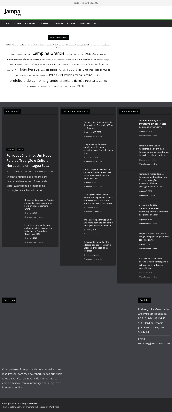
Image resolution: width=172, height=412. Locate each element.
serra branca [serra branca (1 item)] (58, 86)
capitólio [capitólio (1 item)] (69, 54)
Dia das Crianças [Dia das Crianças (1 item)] (103, 60)
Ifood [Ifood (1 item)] (17, 70)
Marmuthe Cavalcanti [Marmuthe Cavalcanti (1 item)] (66, 70)
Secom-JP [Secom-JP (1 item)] (44, 86)
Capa (7, 23)
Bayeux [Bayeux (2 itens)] (27, 53)
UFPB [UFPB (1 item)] (87, 86)
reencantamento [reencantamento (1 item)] (33, 86)
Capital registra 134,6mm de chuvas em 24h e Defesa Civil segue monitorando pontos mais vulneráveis (97, 174)
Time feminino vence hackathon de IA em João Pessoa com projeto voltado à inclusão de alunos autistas (154, 150)
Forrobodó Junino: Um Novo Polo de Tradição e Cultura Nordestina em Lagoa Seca (28, 160)
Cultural (30, 23)
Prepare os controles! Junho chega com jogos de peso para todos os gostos (154, 236)
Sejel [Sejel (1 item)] (50, 86)
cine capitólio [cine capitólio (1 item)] (78, 54)
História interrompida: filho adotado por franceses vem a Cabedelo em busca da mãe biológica (97, 246)
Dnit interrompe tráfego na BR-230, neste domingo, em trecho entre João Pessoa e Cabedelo (98, 222)
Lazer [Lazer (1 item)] (43, 70)
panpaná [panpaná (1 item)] (19, 75)
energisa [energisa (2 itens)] (56, 64)
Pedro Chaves (28, 171)
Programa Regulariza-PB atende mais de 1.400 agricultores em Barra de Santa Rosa (98, 148)
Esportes (44, 23)
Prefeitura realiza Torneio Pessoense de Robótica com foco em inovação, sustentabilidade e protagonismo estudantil (153, 180)
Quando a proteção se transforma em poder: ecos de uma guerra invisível (152, 123)
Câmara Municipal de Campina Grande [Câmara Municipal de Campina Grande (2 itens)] (25, 59)
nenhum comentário (44, 171)
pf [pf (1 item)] (47, 75)
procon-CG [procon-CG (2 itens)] (101, 80)
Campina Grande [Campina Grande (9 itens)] (48, 53)
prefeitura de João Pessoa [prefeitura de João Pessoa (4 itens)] (77, 81)
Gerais (17, 23)
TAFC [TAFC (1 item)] (66, 86)
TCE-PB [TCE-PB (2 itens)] (80, 86)
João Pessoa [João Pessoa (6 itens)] (30, 69)
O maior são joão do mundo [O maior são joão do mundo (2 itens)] (96, 69)
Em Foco (58, 23)
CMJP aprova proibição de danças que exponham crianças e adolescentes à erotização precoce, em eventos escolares (98, 199)
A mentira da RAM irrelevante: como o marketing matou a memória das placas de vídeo (153, 210)
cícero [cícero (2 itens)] (75, 59)
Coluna (71, 23)
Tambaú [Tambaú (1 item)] (72, 86)
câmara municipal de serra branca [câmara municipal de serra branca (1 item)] (58, 60)
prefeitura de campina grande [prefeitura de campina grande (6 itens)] (34, 80)
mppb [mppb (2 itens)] (78, 69)
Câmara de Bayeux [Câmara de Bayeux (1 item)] (99, 54)
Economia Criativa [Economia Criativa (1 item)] (21, 64)
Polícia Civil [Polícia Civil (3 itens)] (56, 75)
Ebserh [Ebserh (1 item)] (11, 64)
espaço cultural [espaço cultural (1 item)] (67, 64)
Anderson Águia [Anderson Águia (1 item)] (16, 54)
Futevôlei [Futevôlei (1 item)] (9, 70)
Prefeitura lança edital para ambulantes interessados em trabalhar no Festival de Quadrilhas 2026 (38, 229)
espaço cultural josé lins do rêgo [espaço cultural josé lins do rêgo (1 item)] (86, 64)
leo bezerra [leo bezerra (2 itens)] (51, 69)
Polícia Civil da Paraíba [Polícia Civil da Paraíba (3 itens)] (78, 75)
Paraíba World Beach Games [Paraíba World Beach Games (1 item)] (34, 75)
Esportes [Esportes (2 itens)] (103, 64)
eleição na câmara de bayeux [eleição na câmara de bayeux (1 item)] (40, 64)
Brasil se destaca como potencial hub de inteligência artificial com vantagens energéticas (153, 263)
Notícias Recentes (89, 23)
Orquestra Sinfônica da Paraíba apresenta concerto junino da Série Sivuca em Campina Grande (39, 204)
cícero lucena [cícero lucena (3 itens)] (87, 59)
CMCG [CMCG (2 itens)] (88, 53)
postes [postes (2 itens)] (97, 75)
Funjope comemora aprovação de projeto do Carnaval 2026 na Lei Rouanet (98, 125)
